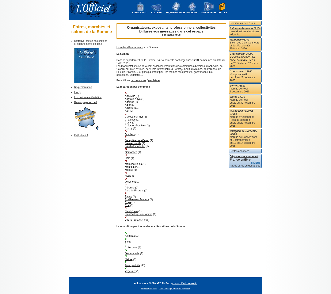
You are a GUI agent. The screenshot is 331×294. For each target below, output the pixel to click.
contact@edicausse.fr (184, 283)
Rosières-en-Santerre (137, 199)
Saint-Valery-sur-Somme (138, 214)
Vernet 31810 (238, 85)
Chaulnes (130, 119)
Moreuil (129, 169)
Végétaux (130, 271)
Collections (131, 247)
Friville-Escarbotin (135, 146)
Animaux (130, 235)
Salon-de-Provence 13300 (245, 28)
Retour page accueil (85, 102)
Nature (129, 259)
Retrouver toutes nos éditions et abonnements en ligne (90, 42)
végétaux (135, 74)
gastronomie (201, 71)
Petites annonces (239, 151)
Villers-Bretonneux (159, 69)
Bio (127, 241)
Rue (127, 205)
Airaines (197, 69)
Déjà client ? (81, 135)
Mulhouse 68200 (240, 39)
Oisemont (130, 181)
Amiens (200, 66)
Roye (128, 202)
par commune (138, 80)
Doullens (130, 134)
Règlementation (83, 87)
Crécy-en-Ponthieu (135, 125)
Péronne (212, 69)
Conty (128, 122)
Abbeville (213, 66)
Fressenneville (133, 143)
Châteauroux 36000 (241, 53)
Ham (127, 158)
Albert (141, 69)
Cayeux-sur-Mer (125, 69)
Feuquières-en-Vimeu (137, 140)
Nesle (128, 175)
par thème (154, 80)
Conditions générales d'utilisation (174, 288)
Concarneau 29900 (241, 71)
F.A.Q (77, 92)
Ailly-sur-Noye (133, 99)
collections (122, 74)
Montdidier (131, 166)
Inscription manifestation (88, 97)
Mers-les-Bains (133, 164)
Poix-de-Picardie (126, 71)
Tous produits (132, 265)
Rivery (128, 196)
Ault (188, 69)
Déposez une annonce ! (244, 156)
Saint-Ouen (131, 211)
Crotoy (178, 69)
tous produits (185, 71)
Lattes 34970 (237, 96)
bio (211, 71)
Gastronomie (132, 253)
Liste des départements (130, 47)
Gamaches (131, 152)
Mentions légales (149, 288)
